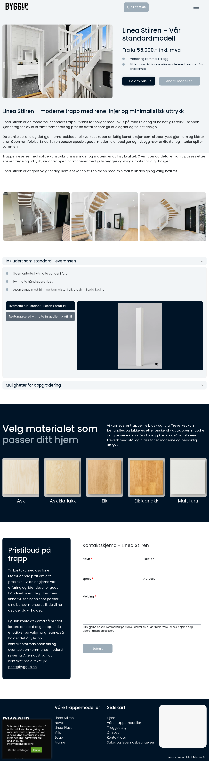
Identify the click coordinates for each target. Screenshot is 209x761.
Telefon (148, 559)
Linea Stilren (64, 718)
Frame (60, 742)
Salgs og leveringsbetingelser (130, 742)
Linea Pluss (63, 727)
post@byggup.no (22, 667)
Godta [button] (36, 750)
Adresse (149, 579)
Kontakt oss (116, 737)
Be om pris (138, 81)
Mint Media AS (196, 757)
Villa (58, 732)
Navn (87, 559)
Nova (59, 722)
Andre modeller (179, 81)
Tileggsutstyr (117, 727)
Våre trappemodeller (124, 722)
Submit (97, 649)
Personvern (176, 757)
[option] (36, 216)
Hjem (111, 718)
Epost (88, 579)
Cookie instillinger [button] (18, 750)
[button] (196, 7)
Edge (59, 737)
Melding (89, 596)
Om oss (113, 732)
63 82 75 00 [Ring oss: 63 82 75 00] (136, 7)
